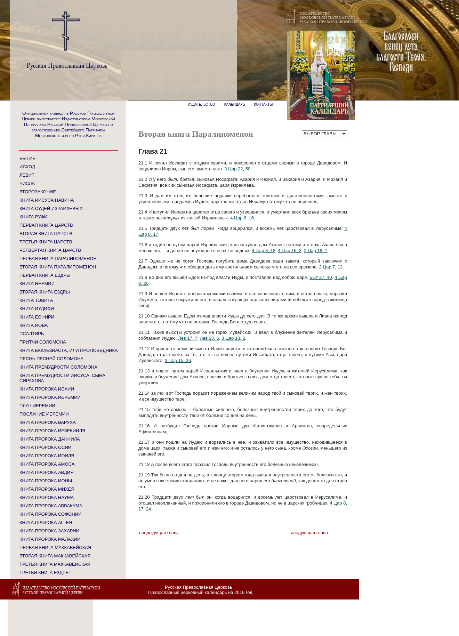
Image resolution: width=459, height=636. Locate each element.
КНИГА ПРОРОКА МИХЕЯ (46, 489)
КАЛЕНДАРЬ (234, 104)
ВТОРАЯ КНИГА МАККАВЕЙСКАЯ (55, 555)
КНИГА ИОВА (33, 325)
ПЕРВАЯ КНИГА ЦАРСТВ (46, 225)
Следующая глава (309, 532)
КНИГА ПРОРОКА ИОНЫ (45, 480)
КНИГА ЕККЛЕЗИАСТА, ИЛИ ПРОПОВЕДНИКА (68, 350)
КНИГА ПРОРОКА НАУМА (46, 497)
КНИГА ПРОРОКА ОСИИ (45, 447)
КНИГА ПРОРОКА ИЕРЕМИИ (50, 397)
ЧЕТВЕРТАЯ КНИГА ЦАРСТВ (50, 250)
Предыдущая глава (159, 532)
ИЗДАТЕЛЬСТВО (201, 104)
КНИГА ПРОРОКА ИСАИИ (46, 389)
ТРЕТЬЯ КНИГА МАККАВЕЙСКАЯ (54, 564)
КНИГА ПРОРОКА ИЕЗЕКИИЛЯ (52, 430)
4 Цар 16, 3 (289, 250)
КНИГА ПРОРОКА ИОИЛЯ (46, 455)
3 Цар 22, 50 (237, 168)
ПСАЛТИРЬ (31, 333)
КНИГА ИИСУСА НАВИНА (46, 200)
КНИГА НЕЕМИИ (37, 283)
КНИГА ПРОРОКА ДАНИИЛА (49, 439)
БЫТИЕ (27, 158)
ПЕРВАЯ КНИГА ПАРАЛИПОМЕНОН (58, 258)
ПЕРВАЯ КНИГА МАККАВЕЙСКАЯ (55, 547)
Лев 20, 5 (209, 338)
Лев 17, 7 (187, 338)
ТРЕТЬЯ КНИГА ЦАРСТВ (45, 241)
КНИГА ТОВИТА (36, 300)
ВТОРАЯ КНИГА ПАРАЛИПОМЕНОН (57, 266)
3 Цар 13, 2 (233, 338)
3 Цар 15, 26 (178, 360)
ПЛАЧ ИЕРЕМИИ (37, 405)
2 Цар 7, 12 (331, 266)
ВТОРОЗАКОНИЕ (37, 191)
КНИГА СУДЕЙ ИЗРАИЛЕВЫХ (50, 208)
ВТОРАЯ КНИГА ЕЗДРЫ (44, 292)
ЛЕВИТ (26, 175)
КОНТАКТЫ (263, 104)
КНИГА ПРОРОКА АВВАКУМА (50, 505)
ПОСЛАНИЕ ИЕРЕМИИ (44, 414)
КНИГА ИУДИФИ (36, 308)
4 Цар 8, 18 (263, 250)
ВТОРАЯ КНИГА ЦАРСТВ (45, 233)
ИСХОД (27, 166)
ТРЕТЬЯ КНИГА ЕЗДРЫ (44, 572)
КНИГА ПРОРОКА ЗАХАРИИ (49, 530)
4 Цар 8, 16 (242, 217)
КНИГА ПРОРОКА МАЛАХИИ (49, 539)
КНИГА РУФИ (33, 216)
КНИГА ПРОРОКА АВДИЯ (46, 472)
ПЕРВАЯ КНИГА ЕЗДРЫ (45, 275)
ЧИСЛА (27, 183)
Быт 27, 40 (320, 277)
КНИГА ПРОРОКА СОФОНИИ (50, 514)
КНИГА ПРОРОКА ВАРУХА (47, 422)
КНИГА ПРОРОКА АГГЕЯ (45, 522)
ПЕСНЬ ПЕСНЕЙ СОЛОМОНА (51, 358)
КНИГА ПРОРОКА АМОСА (46, 464)
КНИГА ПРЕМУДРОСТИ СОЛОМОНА (58, 367)
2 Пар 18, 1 (315, 250)
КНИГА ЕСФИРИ (36, 317)
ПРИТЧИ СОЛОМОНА (42, 342)
